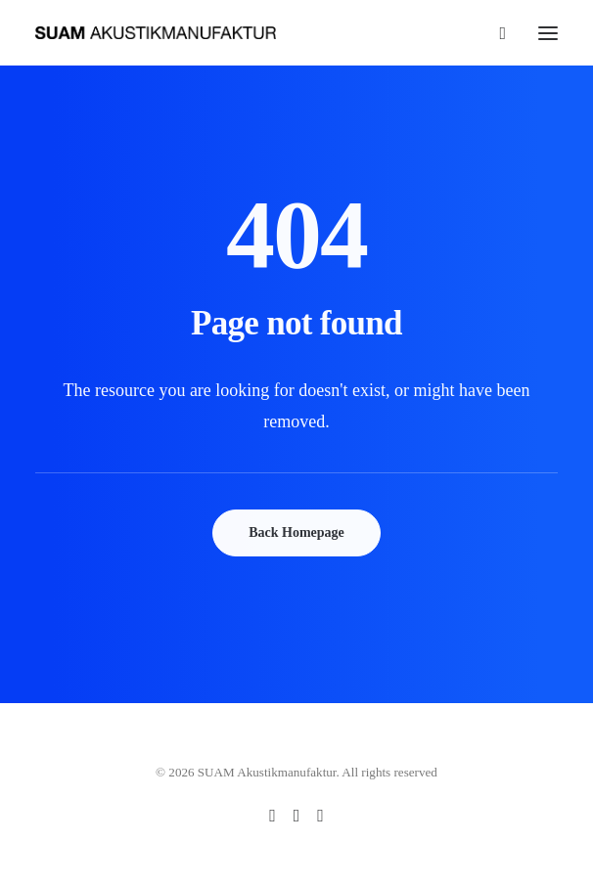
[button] (548, 33)
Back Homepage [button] (296, 532)
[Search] (493, 33)
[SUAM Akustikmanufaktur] (155, 32)
